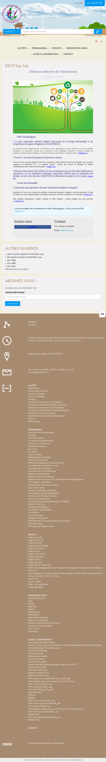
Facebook (32, 322)
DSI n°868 (11, 263)
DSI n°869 (11, 260)
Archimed (39, 760)
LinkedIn (31, 325)
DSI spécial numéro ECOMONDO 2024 (24, 257)
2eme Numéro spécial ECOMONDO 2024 (25, 254)
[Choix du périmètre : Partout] (12, 31)
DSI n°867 (11, 266)
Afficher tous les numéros (16, 269)
